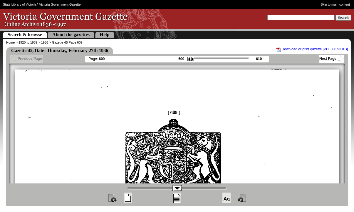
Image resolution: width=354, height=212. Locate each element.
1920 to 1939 (28, 42)
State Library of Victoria (19, 4)
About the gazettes (71, 34)
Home (10, 42)
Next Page (331, 59)
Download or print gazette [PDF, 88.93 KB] (315, 49)
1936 (44, 42)
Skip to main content (335, 4)
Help (105, 34)
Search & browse (25, 34)
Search (343, 17)
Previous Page (26, 59)
